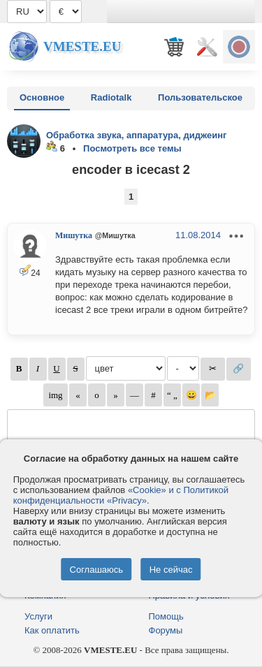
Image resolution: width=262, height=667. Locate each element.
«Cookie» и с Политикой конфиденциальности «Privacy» (120, 495)
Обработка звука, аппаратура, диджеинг (136, 135)
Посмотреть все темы (132, 148)
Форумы (166, 630)
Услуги (38, 616)
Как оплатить (52, 630)
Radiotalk (111, 97)
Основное (42, 97)
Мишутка (73, 235)
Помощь (166, 616)
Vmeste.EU (82, 46)
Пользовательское (200, 97)
